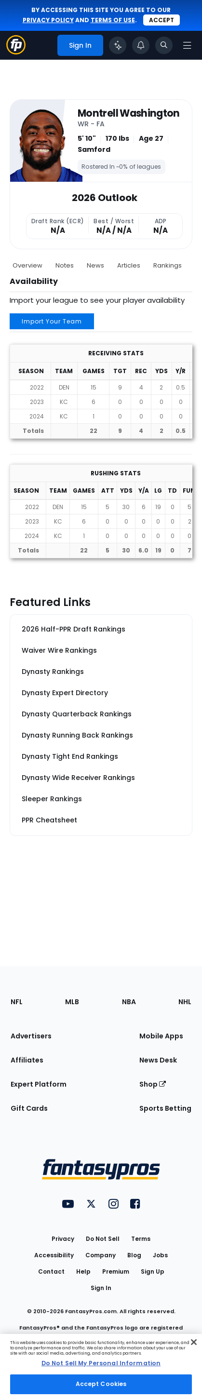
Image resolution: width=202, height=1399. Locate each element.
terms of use (113, 20)
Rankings (167, 265)
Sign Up (152, 1271)
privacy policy (48, 20)
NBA (129, 1002)
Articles (128, 265)
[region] (101, 1366)
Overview (27, 265)
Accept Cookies (101, 1384)
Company (100, 1255)
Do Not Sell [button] (103, 1239)
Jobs (160, 1255)
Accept (161, 20)
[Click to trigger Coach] (117, 45)
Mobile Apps (161, 1036)
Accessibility (54, 1255)
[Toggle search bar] (164, 45)
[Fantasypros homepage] (16, 52)
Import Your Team (52, 321)
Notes (64, 265)
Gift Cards (29, 1108)
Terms (140, 1239)
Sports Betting (165, 1108)
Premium (115, 1271)
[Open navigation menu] (187, 45)
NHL (184, 1002)
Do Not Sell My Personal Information (101, 1363)
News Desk (158, 1060)
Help (83, 1271)
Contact (51, 1271)
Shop (152, 1084)
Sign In (101, 1288)
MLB (72, 1002)
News (95, 265)
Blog (134, 1255)
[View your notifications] (140, 45)
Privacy (63, 1239)
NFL (17, 1002)
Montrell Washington (129, 113)
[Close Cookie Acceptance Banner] (194, 1342)
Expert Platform (39, 1084)
